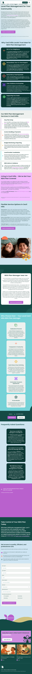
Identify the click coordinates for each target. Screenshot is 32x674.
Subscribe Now (7, 639)
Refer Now (21, 417)
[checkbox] (16, 597)
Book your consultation (16, 302)
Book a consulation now (8, 32)
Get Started (12, 417)
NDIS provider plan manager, (12, 15)
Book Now (25, 2)
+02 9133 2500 (19, 414)
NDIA (9, 370)
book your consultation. (23, 536)
